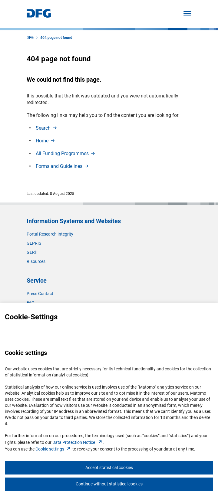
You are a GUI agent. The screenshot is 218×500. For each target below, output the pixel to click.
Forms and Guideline (63, 166)
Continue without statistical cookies (109, 483)
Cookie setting (53, 449)
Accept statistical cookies (109, 467)
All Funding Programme (66, 153)
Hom (46, 141)
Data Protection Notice (77, 442)
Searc (47, 128)
